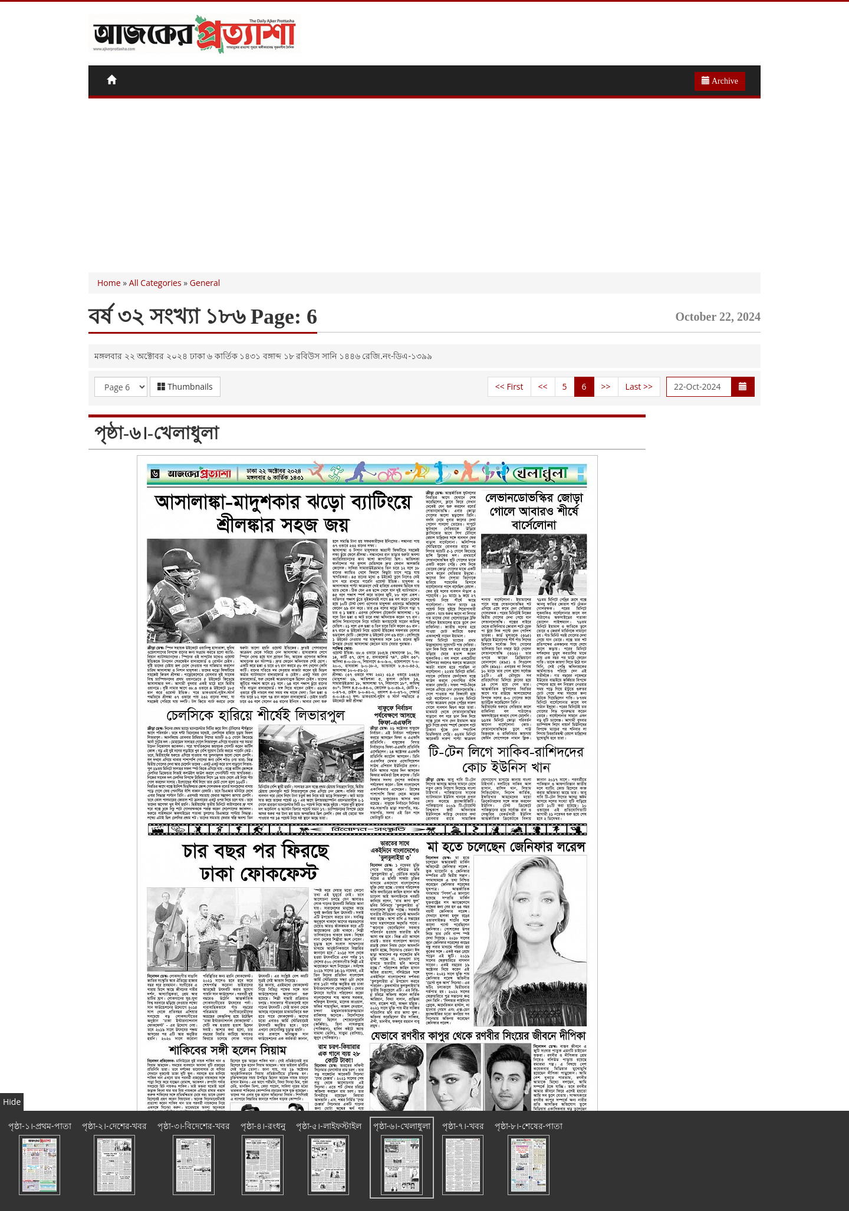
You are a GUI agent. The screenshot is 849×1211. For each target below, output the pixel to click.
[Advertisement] (424, 183)
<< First (509, 386)
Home (109, 282)
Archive (720, 80)
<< (543, 386)
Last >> (639, 386)
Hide (12, 1101)
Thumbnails (185, 386)
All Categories (155, 282)
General (205, 282)
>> (606, 386)
